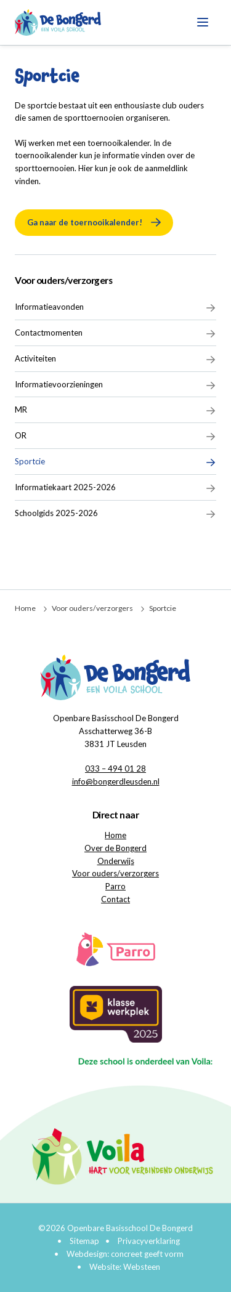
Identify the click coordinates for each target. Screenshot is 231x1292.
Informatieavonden (115, 307)
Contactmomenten (115, 333)
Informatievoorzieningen (115, 384)
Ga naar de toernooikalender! (84, 222)
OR (115, 436)
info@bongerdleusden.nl (116, 781)
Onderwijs (115, 861)
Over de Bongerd (115, 848)
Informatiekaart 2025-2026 (115, 487)
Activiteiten (115, 359)
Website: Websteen (124, 1267)
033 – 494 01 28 (115, 768)
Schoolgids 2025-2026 (115, 513)
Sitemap (84, 1241)
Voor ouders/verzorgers (63, 280)
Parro (115, 886)
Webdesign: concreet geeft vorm (125, 1254)
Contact (115, 899)
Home (25, 608)
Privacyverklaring (149, 1241)
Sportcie (115, 461)
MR (115, 410)
